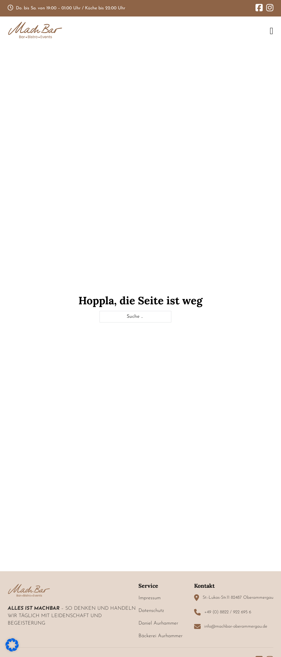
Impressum (149, 598)
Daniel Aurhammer (158, 623)
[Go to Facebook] (259, 8)
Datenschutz (151, 610)
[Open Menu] (271, 31)
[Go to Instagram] (269, 8)
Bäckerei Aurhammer (160, 636)
